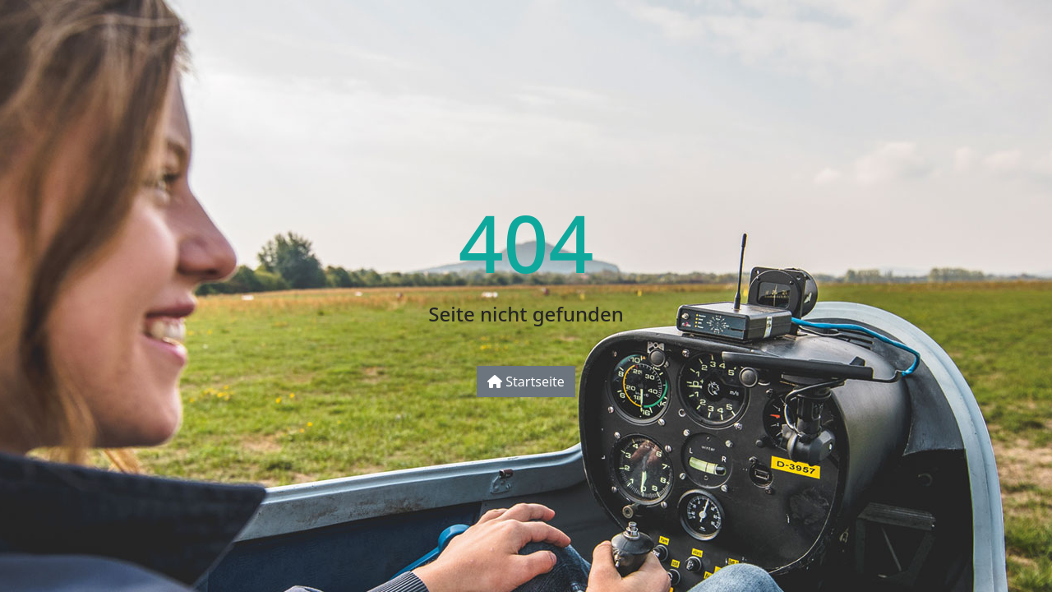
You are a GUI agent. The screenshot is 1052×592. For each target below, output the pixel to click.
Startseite (526, 381)
